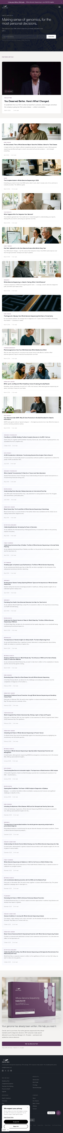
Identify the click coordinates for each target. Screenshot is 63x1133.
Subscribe (51, 36)
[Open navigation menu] (59, 7)
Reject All (16, 1126)
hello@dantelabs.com (7, 1067)
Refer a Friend (36, 1103)
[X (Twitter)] (5, 1070)
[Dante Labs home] (5, 7)
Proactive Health (6, 1089)
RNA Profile (35, 1082)
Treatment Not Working (7, 1086)
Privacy (30, 1125)
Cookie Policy (40, 1125)
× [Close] (27, 1107)
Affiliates (35, 1106)
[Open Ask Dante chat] (58, 1114)
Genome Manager (37, 1087)
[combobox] (5, 1129)
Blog (3, 1103)
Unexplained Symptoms (7, 1083)
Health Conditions (6, 1098)
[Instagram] (8, 1070)
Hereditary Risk (5, 1081)
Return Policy (48, 1125)
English (4, 1129)
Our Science (36, 1100)
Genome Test (36, 1079)
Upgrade (4, 1091)
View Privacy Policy (8, 1117)
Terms (34, 1125)
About (34, 1098)
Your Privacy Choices (56, 1125)
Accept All (16, 1121)
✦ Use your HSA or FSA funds (16, 2)
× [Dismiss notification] (61, 2)
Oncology (35, 1085)
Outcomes (4, 1100)
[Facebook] (11, 1070)
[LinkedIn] (2, 1070)
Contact (35, 1108)
